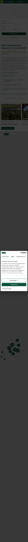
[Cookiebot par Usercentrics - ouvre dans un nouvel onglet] (20, 253)
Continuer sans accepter (6, 288)
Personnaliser (14, 280)
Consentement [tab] (5, 256)
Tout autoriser (14, 284)
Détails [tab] (12, 256)
